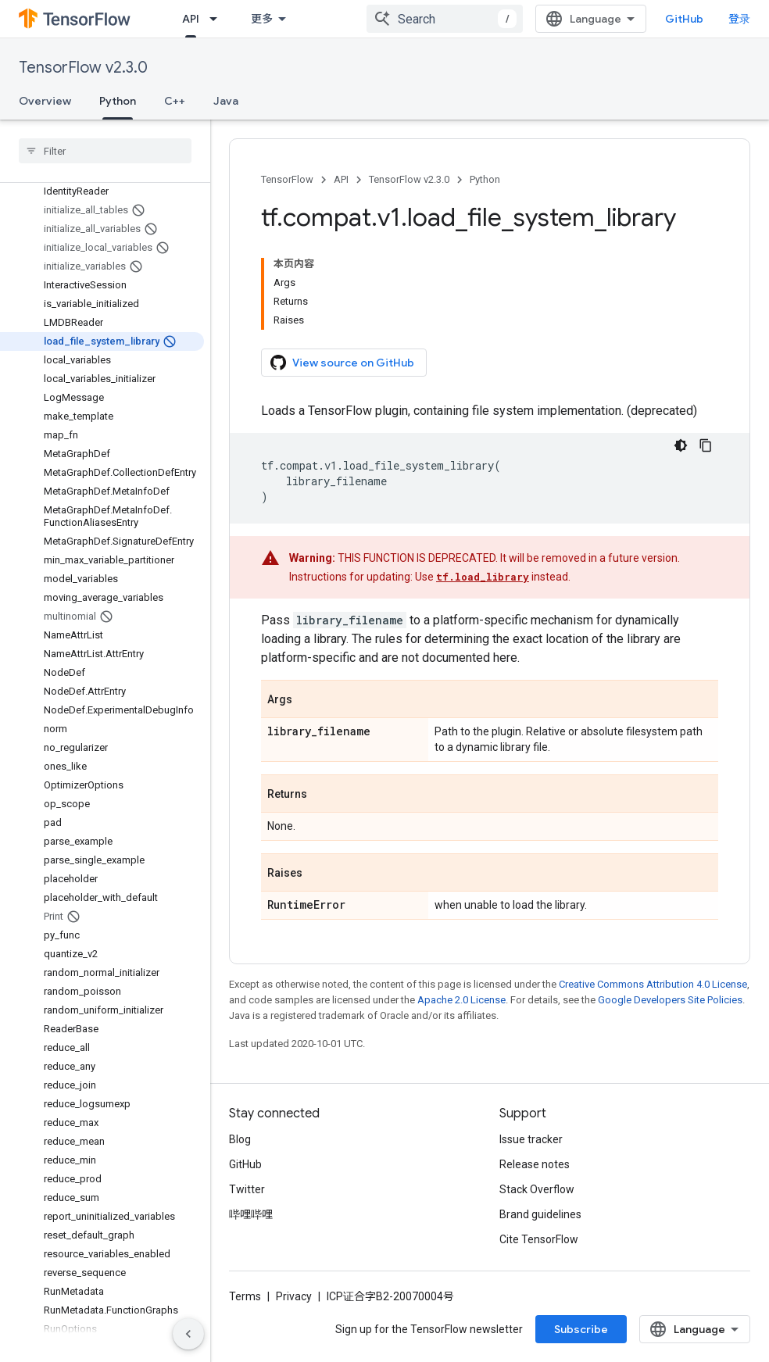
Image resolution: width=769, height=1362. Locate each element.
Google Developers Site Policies (670, 1000)
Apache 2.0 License (461, 1000)
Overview (45, 101)
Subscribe (581, 1329)
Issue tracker (531, 1139)
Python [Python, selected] (117, 101)
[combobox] (445, 19)
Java (225, 101)
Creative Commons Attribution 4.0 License (653, 984)
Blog (240, 1139)
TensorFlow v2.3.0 (83, 67)
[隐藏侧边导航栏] (188, 1333)
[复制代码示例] (705, 445)
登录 (739, 19)
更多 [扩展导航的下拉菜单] (262, 19)
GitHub (684, 19)
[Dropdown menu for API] (218, 19)
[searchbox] (105, 150)
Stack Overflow (536, 1189)
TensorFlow (287, 179)
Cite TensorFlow (538, 1239)
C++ (174, 101)
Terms (245, 1296)
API (341, 179)
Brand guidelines (540, 1214)
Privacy (294, 1296)
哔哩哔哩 (251, 1214)
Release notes (534, 1164)
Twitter (247, 1189)
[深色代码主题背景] (680, 445)
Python (485, 179)
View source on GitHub (342, 362)
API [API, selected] (190, 19)
